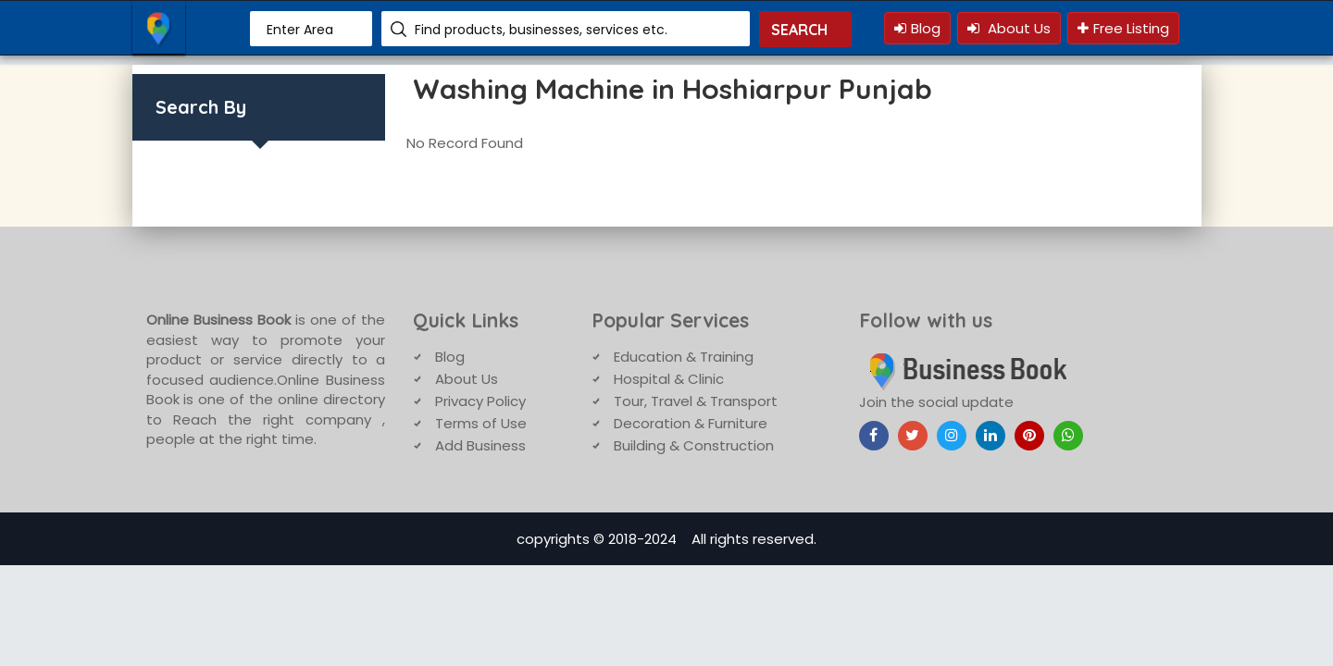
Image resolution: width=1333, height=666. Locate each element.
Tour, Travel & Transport (696, 401)
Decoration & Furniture (690, 423)
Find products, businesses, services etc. (541, 29)
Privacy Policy (480, 401)
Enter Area (300, 29)
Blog (917, 28)
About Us (1009, 28)
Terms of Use (481, 423)
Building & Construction (694, 445)
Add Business (480, 445)
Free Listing (1123, 28)
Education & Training (684, 356)
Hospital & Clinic (669, 378)
